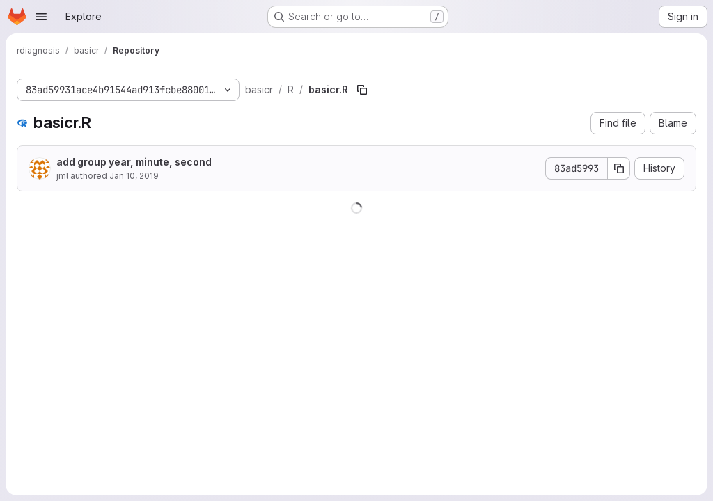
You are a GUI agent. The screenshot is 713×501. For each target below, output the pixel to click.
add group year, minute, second (134, 162)
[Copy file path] (362, 90)
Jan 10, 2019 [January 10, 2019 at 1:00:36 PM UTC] (134, 175)
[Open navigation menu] (41, 17)
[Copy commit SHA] (619, 168)
